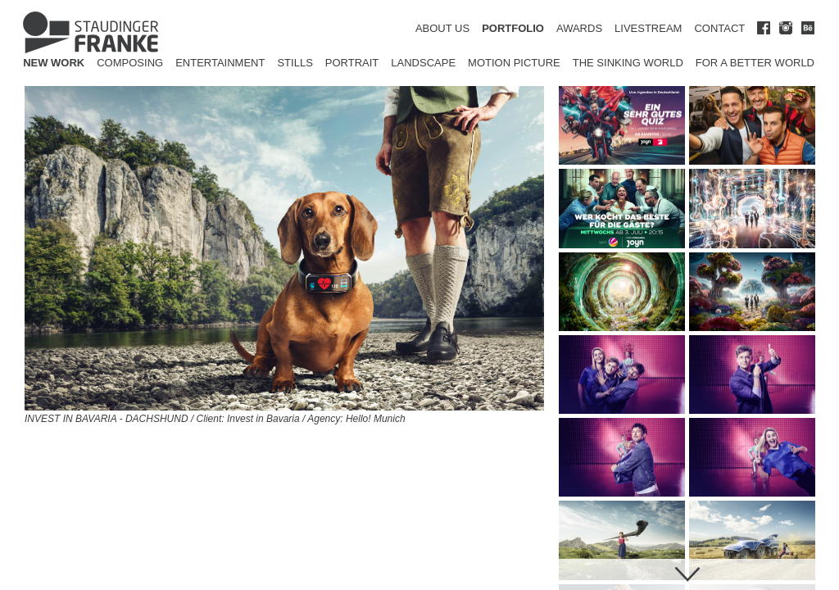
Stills (294, 63)
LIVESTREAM (648, 28)
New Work (53, 63)
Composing (130, 63)
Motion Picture (514, 63)
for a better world (755, 63)
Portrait (352, 63)
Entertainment (220, 63)
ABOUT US (442, 28)
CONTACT (719, 28)
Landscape (423, 63)
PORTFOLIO (513, 28)
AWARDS (579, 28)
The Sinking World (628, 63)
